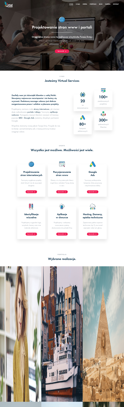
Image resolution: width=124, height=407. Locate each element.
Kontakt (116, 4)
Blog (100, 4)
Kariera (107, 4)
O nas (78, 4)
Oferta (85, 4)
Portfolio (93, 4)
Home (71, 4)
